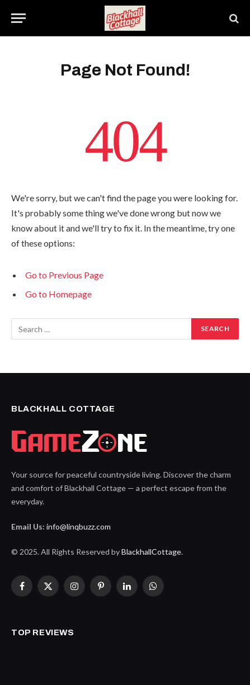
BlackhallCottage (151, 551)
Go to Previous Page (64, 275)
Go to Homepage (58, 294)
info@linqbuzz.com (78, 526)
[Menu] (18, 18)
